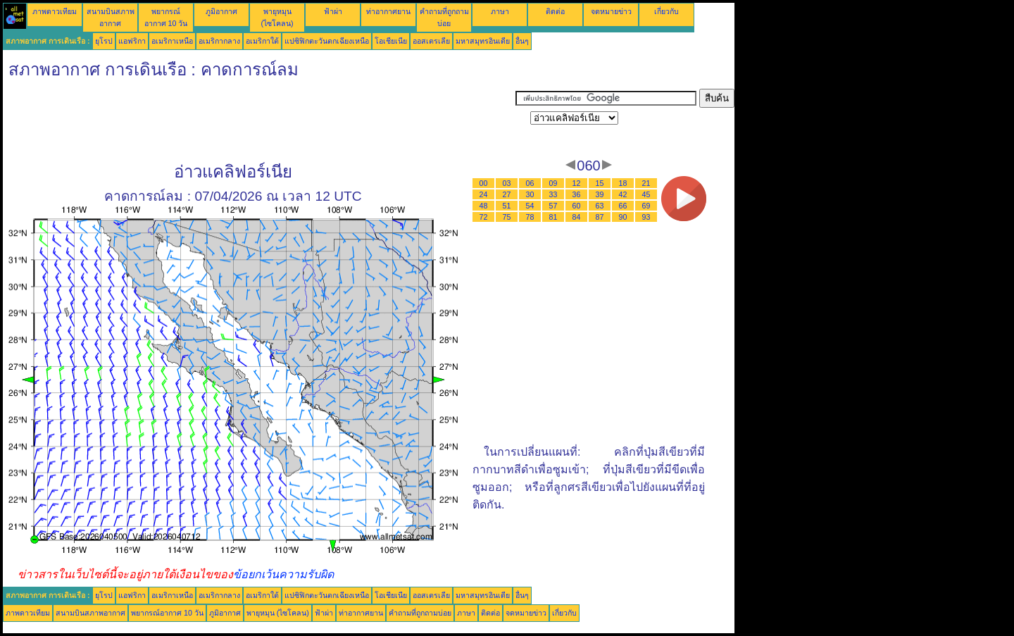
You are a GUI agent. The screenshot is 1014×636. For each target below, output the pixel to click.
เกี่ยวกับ (666, 11)
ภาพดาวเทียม (54, 11)
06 (530, 183)
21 (646, 183)
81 (553, 217)
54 (530, 205)
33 (553, 194)
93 (646, 217)
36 (576, 194)
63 (600, 205)
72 (484, 217)
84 (576, 217)
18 (623, 183)
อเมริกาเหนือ (172, 41)
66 (623, 205)
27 (507, 194)
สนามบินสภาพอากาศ (90, 613)
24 (484, 194)
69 (646, 205)
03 (507, 183)
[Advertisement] (259, 120)
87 (600, 217)
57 (553, 205)
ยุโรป (104, 41)
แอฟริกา (132, 41)
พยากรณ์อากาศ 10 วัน (167, 613)
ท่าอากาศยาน (388, 11)
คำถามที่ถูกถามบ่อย (420, 613)
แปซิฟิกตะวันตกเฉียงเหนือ (326, 41)
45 (646, 194)
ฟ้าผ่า (333, 11)
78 (530, 217)
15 (600, 183)
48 (484, 205)
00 (484, 183)
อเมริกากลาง (219, 41)
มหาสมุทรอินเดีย (483, 41)
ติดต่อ (555, 11)
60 (576, 205)
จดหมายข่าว (611, 11)
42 (623, 194)
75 (507, 217)
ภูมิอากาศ (221, 11)
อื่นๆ (522, 41)
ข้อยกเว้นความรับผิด (283, 574)
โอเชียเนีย (391, 41)
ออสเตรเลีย (431, 41)
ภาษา (500, 11)
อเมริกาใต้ (262, 41)
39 (600, 194)
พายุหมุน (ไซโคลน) (277, 613)
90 (623, 217)
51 (507, 205)
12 (576, 183)
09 (553, 183)
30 (530, 194)
